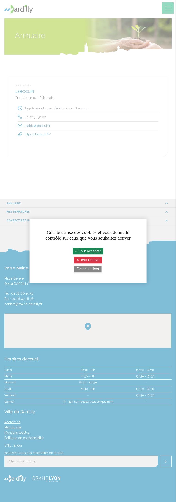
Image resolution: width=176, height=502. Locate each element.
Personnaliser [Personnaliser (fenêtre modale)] (88, 269)
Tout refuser (88, 260)
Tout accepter (88, 251)
